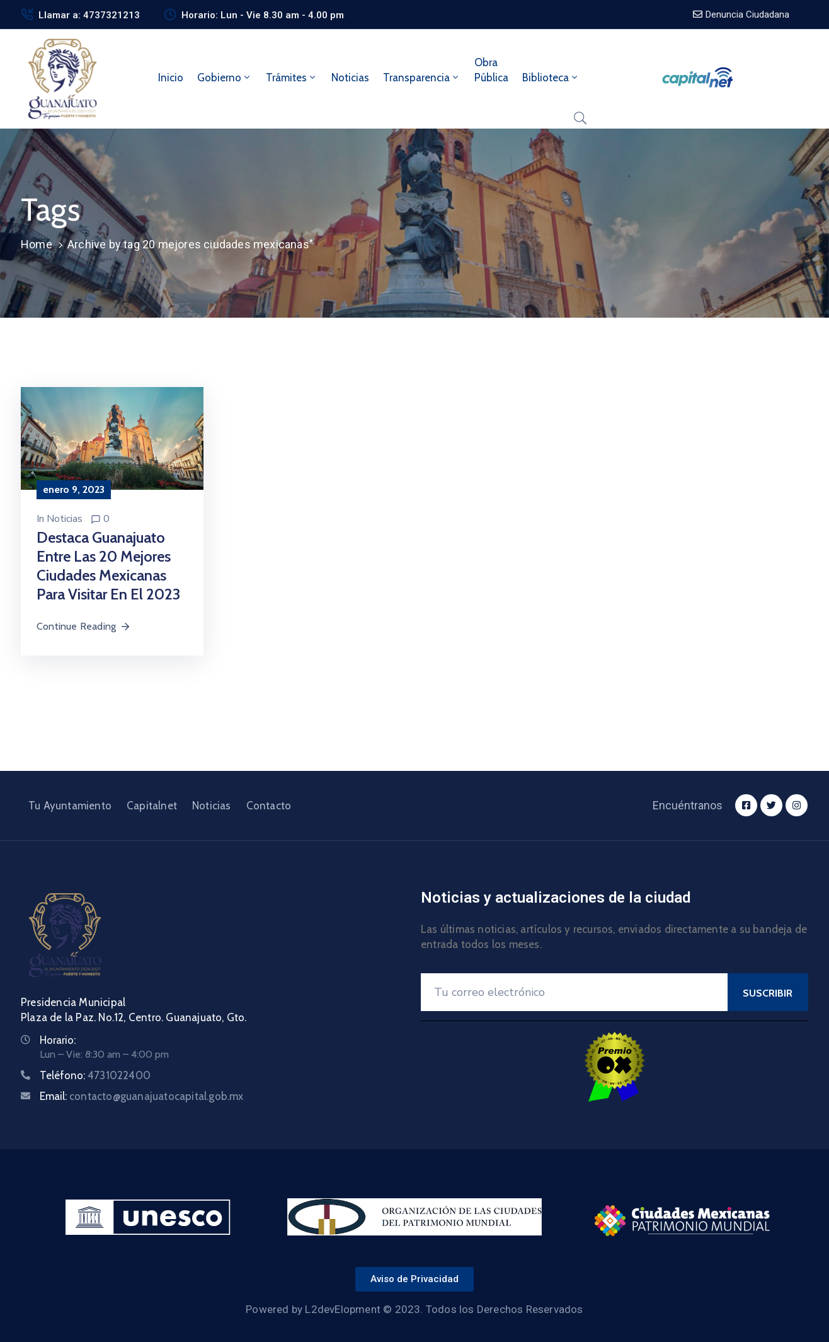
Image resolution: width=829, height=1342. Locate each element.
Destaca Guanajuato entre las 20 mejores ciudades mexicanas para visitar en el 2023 (108, 565)
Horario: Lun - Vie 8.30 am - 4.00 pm (262, 15)
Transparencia (421, 77)
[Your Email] (574, 992)
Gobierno (224, 77)
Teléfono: (95, 1075)
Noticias (350, 77)
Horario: (58, 1040)
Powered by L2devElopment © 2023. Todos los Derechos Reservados (414, 1309)
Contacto (269, 805)
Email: (142, 1096)
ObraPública (491, 70)
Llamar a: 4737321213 (89, 15)
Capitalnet (152, 805)
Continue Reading (84, 626)
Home (36, 244)
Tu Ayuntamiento (69, 805)
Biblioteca (551, 77)
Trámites (291, 77)
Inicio (170, 77)
